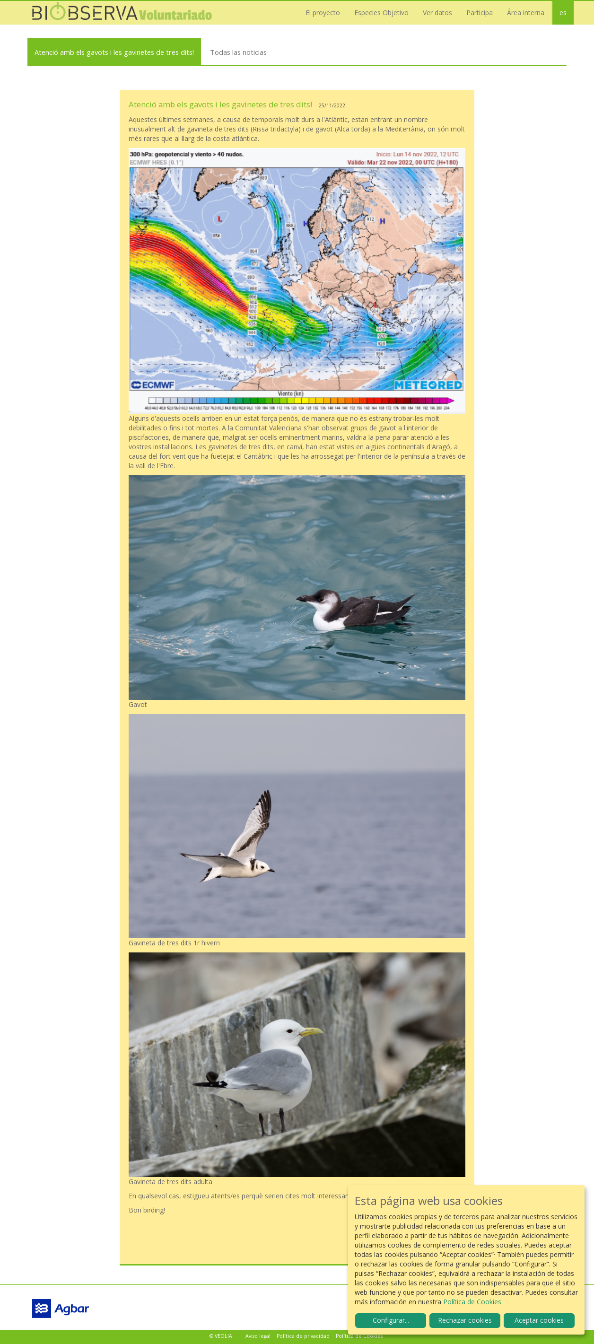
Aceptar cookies (539, 1320)
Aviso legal (258, 1336)
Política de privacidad (303, 1336)
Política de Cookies (359, 1336)
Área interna (525, 12)
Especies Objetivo (381, 12)
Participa (479, 12)
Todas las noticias (238, 52)
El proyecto (323, 12)
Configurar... (391, 1320)
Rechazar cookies (465, 1320)
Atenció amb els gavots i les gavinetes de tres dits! (114, 52)
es (563, 12)
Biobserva (122, 13)
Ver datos (437, 12)
